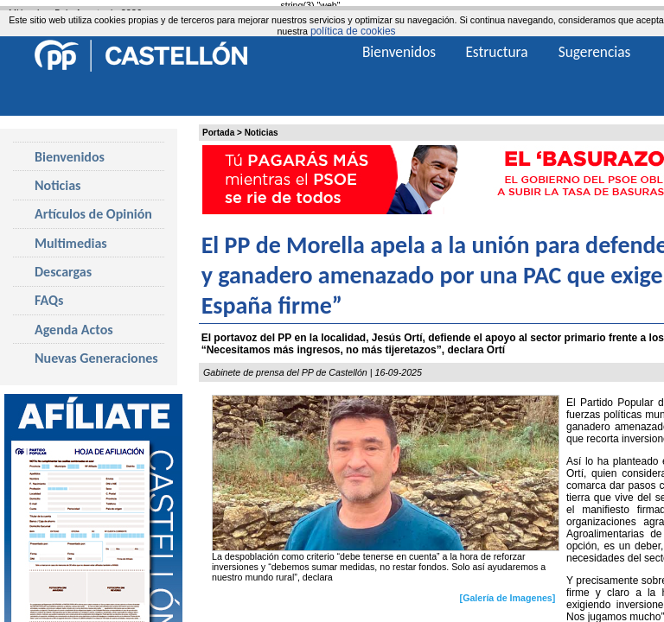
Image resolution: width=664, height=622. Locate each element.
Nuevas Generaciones (96, 358)
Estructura (496, 51)
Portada (218, 132)
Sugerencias (595, 51)
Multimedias (71, 243)
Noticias (261, 132)
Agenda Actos (74, 329)
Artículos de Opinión (93, 214)
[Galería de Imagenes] (508, 598)
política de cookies (353, 31)
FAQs (49, 300)
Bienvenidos (70, 157)
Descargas (63, 271)
